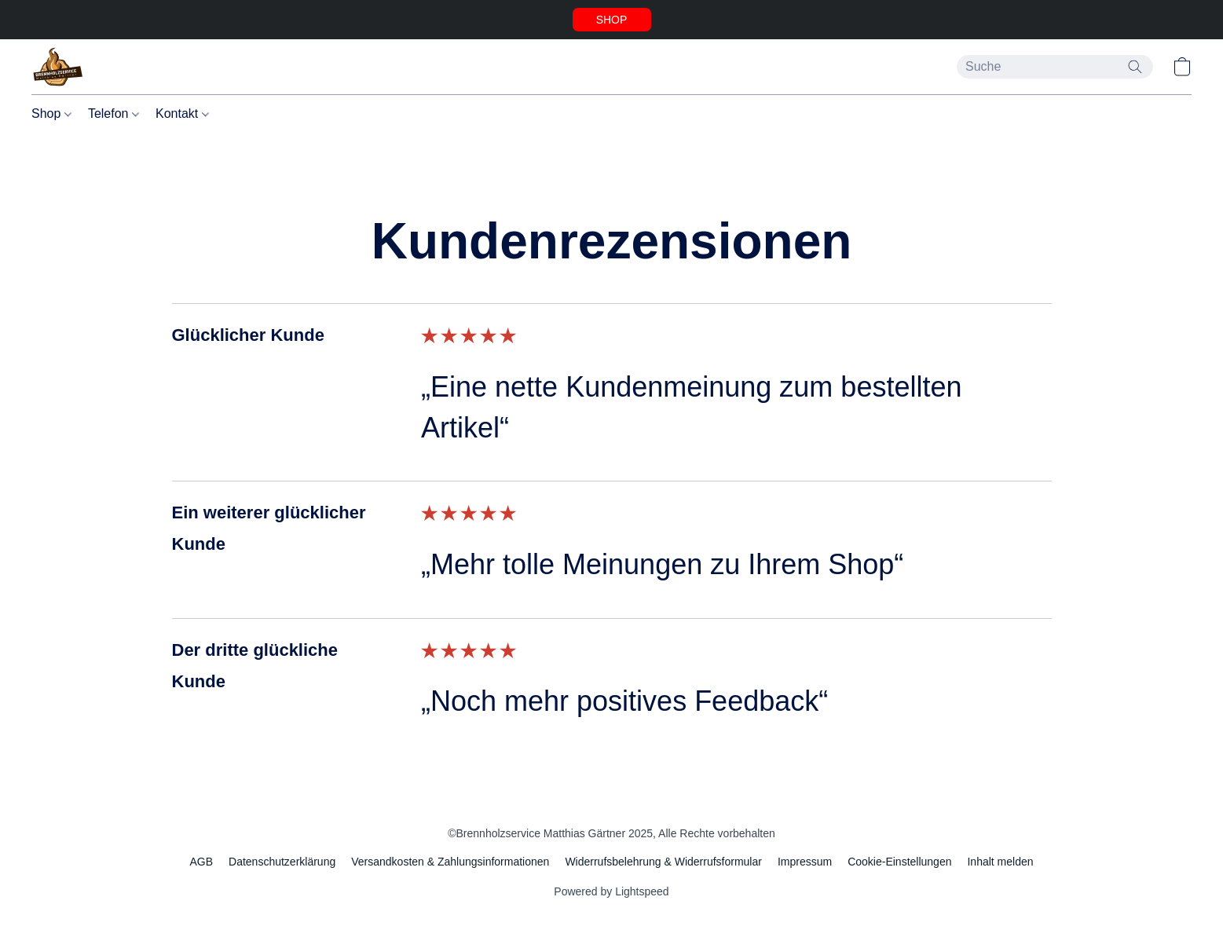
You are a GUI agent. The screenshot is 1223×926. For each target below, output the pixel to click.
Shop (51, 113)
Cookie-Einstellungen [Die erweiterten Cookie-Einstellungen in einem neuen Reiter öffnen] (899, 861)
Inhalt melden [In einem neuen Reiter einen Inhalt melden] (1000, 861)
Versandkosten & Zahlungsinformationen (450, 861)
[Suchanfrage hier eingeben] (1055, 67)
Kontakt (182, 113)
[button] (612, 19)
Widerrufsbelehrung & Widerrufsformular (663, 861)
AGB (201, 861)
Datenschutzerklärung (282, 861)
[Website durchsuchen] (1135, 67)
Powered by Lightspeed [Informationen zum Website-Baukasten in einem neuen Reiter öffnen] (611, 891)
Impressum (805, 861)
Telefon (113, 113)
